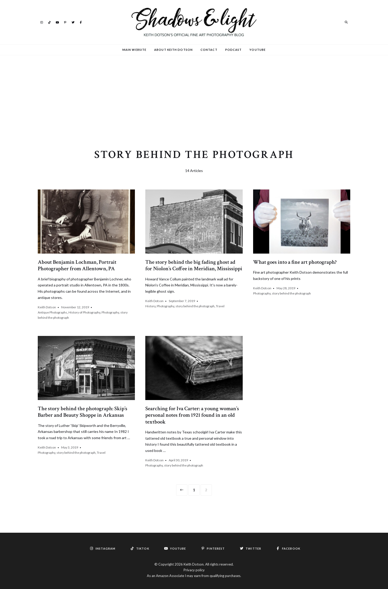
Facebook (81, 22)
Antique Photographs (52, 312)
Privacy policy (194, 570)
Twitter (73, 22)
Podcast (233, 49)
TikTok (49, 22)
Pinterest (65, 22)
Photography (110, 312)
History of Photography (84, 312)
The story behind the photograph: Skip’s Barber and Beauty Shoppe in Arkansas (82, 412)
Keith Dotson (47, 307)
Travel (220, 306)
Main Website (134, 49)
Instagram (42, 22)
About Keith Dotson (173, 49)
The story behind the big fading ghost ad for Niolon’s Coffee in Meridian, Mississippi (193, 265)
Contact (209, 49)
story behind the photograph (195, 306)
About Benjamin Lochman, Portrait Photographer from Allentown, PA (77, 265)
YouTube (57, 22)
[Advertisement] (194, 94)
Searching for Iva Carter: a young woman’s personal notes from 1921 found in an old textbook (192, 415)
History (150, 306)
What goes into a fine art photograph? (295, 262)
